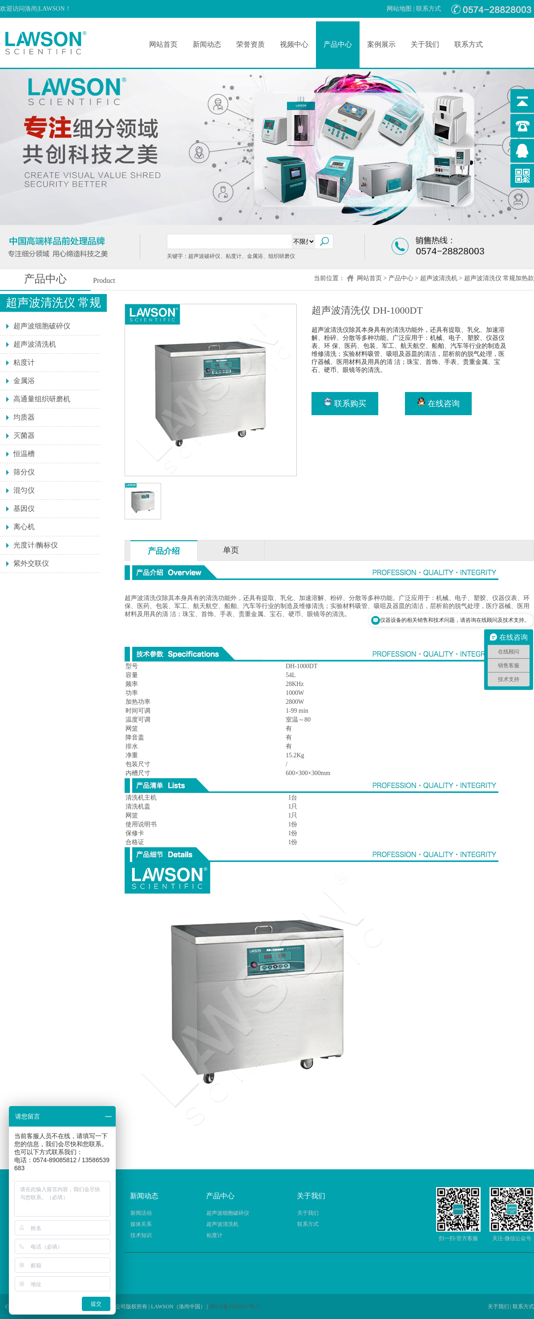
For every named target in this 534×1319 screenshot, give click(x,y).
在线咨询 (438, 402)
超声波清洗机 (438, 278)
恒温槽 (24, 453)
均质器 (24, 417)
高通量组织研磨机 (41, 399)
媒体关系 (141, 1224)
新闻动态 (207, 44)
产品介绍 (164, 551)
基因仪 (24, 508)
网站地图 (399, 8)
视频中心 (294, 44)
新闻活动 (141, 1213)
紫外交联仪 (31, 563)
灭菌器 (24, 435)
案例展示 (381, 44)
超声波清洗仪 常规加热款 (499, 278)
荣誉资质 (250, 44)
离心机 (24, 527)
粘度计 (24, 362)
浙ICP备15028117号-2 (234, 1306)
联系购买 (345, 402)
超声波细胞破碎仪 (41, 326)
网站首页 (163, 44)
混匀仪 (24, 490)
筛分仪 (24, 472)
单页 (231, 550)
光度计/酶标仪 (35, 545)
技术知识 (141, 1235)
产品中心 (338, 44)
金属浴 (24, 380)
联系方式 (428, 8)
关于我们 (425, 44)
